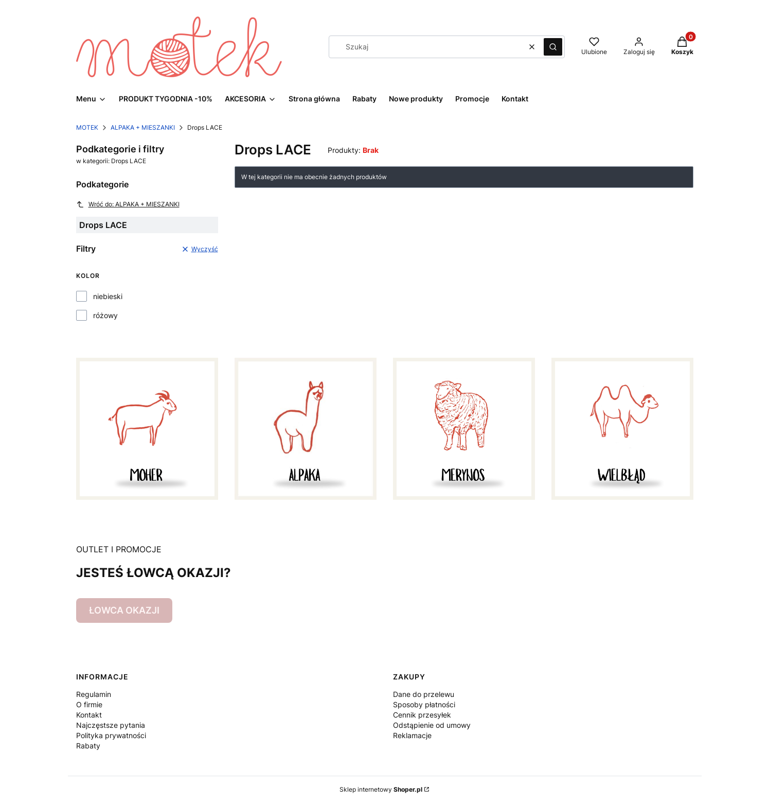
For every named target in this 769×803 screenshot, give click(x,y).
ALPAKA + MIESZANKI (143, 127)
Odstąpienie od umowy (432, 725)
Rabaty (88, 745)
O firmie (89, 704)
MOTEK (87, 127)
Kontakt (89, 714)
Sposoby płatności (424, 704)
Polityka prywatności (111, 735)
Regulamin (93, 694)
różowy (105, 315)
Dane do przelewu (423, 694)
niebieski (107, 296)
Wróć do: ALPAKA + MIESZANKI (128, 204)
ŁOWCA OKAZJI (124, 610)
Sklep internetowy (380, 789)
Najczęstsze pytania (110, 725)
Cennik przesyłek (422, 714)
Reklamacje (412, 735)
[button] (553, 47)
